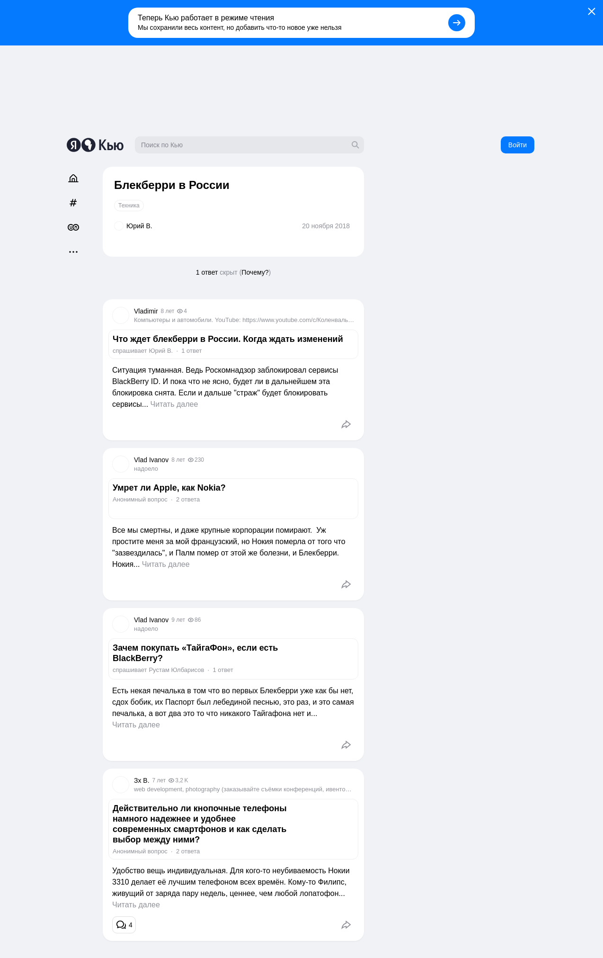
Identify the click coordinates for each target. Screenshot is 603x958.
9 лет (178, 620)
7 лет (159, 780)
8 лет (168, 311)
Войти (517, 145)
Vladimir (146, 311)
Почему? (254, 272)
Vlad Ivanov (151, 460)
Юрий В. (161, 350)
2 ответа (188, 499)
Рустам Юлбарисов (176, 669)
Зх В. (142, 780)
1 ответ (207, 272)
